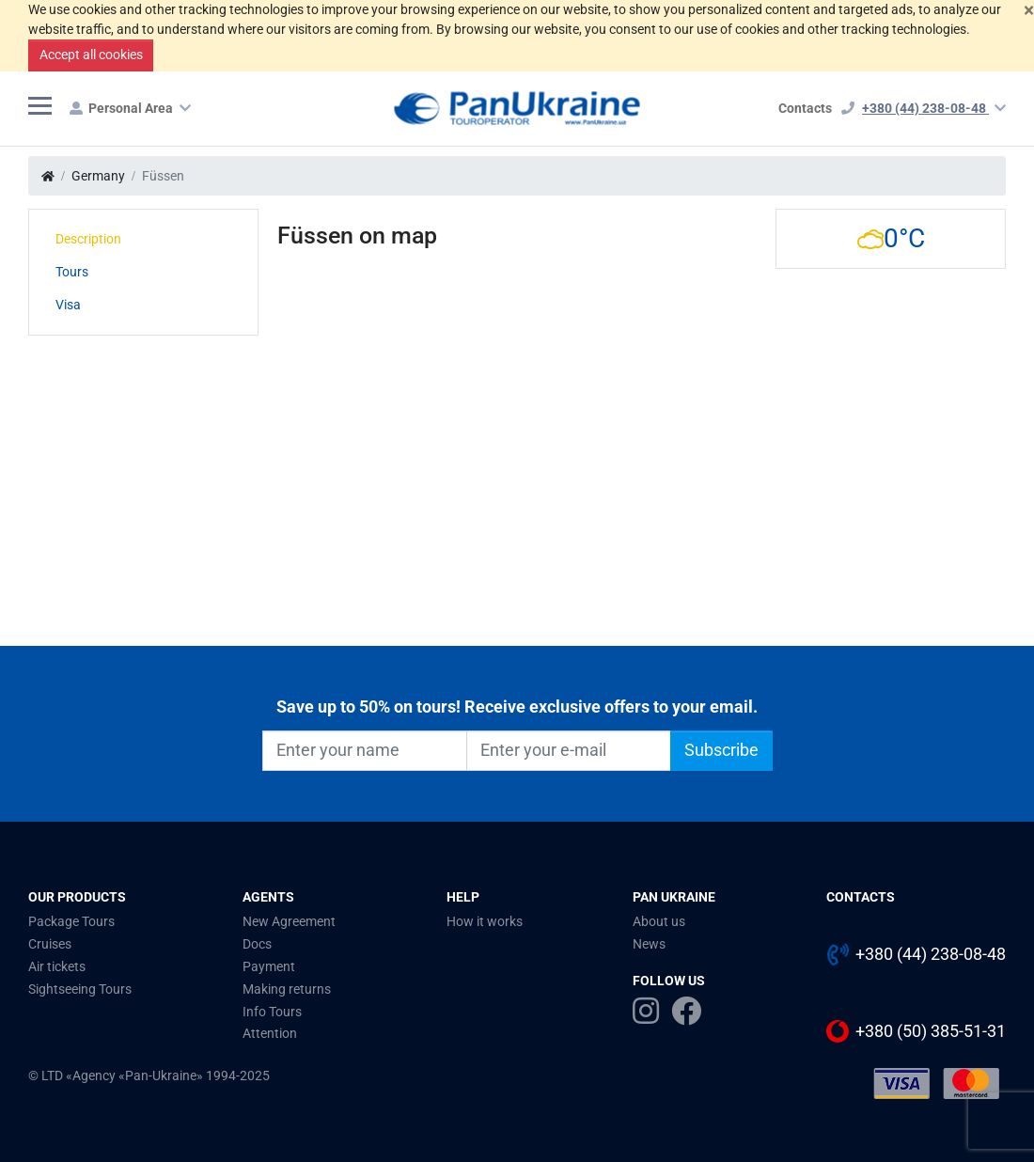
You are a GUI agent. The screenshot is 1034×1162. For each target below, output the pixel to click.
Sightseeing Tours (80, 989)
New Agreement (289, 921)
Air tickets (57, 966)
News (649, 943)
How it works (484, 921)
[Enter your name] (364, 750)
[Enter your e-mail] (568, 750)
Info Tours (272, 1011)
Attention (270, 1033)
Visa (68, 304)
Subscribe (721, 750)
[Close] (1029, 10)
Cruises (49, 943)
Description (88, 238)
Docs (257, 943)
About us (659, 921)
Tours (71, 271)
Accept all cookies (91, 54)
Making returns (287, 989)
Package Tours (71, 921)
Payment (269, 966)
